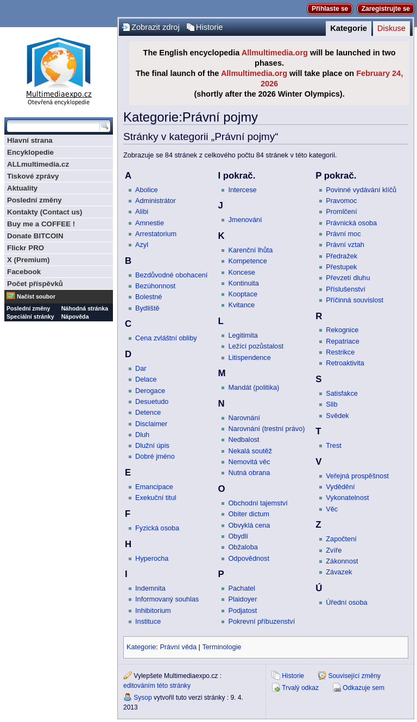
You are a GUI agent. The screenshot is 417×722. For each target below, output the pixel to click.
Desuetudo (151, 402)
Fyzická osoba (157, 528)
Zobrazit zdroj (155, 27)
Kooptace (242, 294)
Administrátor (155, 201)
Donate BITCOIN (35, 236)
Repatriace (342, 341)
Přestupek (341, 267)
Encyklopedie (30, 152)
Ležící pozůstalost (255, 346)
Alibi (141, 212)
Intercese (242, 190)
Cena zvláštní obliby (166, 338)
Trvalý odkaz (300, 688)
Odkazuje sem (363, 688)
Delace (146, 379)
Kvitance (241, 305)
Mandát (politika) (253, 387)
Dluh (142, 435)
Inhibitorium (153, 611)
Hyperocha (151, 558)
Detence (148, 412)
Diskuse (391, 28)
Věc (332, 509)
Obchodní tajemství (257, 503)
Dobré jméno (155, 456)
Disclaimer (151, 424)
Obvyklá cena (249, 525)
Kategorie (348, 28)
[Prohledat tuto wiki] (53, 126)
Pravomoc (341, 201)
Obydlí (238, 536)
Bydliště (147, 308)
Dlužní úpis (152, 445)
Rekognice (342, 330)
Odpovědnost (248, 558)
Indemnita (150, 588)
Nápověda (75, 316)
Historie (209, 27)
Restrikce (340, 352)
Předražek (341, 256)
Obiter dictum (248, 514)
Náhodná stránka (84, 308)
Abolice (146, 190)
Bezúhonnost (155, 286)
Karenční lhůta (250, 250)
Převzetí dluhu (348, 278)
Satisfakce (342, 393)
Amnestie (149, 223)
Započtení (341, 539)
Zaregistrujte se (386, 8)
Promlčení (341, 212)
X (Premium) (28, 260)
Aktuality (22, 188)
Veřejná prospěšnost (357, 476)
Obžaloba (242, 547)
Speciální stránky (30, 316)
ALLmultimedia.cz (38, 164)
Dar (140, 368)
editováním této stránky (157, 685)
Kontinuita (243, 283)
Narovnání (244, 418)
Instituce (148, 621)
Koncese (241, 272)
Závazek (339, 572)
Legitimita (242, 335)
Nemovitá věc (249, 462)
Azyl (141, 245)
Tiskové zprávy (33, 176)
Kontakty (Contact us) (44, 212)
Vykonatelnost (347, 498)
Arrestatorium (155, 234)
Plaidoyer (242, 599)
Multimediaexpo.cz (59, 70)
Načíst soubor (36, 296)
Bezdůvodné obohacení (171, 275)
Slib (331, 404)
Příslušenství (345, 289)
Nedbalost (243, 440)
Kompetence (247, 261)
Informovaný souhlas (167, 599)
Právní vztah (345, 245)
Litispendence (249, 358)
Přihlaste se (330, 8)
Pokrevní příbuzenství (261, 621)
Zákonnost (342, 561)
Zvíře (334, 550)
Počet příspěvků (35, 284)
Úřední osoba (346, 602)
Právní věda (178, 647)
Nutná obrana (249, 473)
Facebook (24, 272)
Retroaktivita (345, 363)
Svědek (337, 416)
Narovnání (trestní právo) (266, 429)
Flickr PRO (25, 248)
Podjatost (242, 611)
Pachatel (241, 588)
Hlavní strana (30, 140)
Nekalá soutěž (249, 451)
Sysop (142, 697)
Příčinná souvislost (354, 300)
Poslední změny (34, 200)
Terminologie (221, 647)
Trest (333, 445)
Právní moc (343, 234)
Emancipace (154, 487)
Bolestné (148, 297)
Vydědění (340, 487)
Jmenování (245, 220)
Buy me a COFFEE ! (41, 224)
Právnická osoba (351, 223)
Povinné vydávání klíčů (361, 190)
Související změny (354, 676)
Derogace (150, 391)
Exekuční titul (155, 498)
